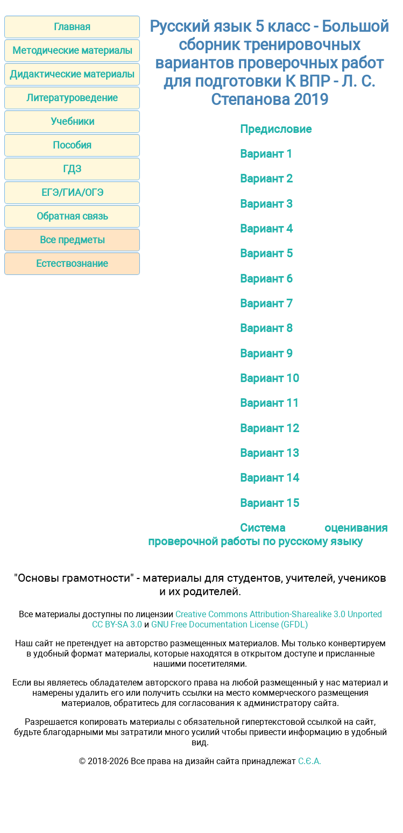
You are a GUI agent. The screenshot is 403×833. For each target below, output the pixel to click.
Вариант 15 (269, 503)
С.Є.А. (309, 761)
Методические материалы (72, 50)
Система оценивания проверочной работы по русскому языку (268, 534)
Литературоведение (72, 97)
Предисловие (276, 129)
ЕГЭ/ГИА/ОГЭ (72, 192)
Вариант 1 (266, 153)
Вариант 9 (266, 353)
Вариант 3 (266, 203)
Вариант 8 (266, 328)
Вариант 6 (266, 278)
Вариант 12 (269, 428)
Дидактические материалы (72, 74)
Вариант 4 (266, 228)
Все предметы (72, 239)
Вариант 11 (269, 403)
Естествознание (72, 263)
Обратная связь (72, 216)
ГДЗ (72, 168)
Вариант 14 (269, 477)
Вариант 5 (266, 253)
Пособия (72, 145)
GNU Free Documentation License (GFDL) (229, 624)
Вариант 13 (269, 453)
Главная (72, 26)
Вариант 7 (266, 303)
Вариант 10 (269, 378)
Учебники (72, 121)
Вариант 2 (266, 178)
